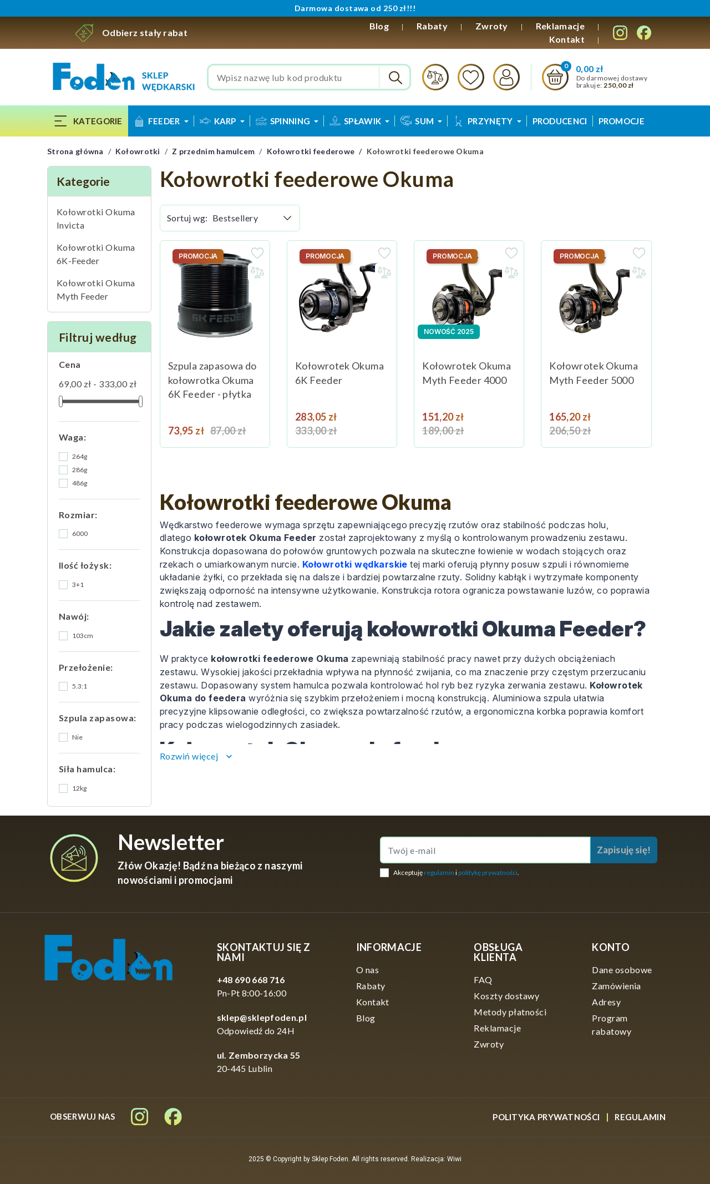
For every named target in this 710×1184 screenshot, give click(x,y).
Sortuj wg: (187, 217)
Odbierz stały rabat (144, 32)
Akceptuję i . (456, 872)
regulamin (439, 872)
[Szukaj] (309, 77)
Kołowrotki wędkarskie (355, 564)
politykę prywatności (488, 872)
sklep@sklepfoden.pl (262, 1017)
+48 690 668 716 (251, 979)
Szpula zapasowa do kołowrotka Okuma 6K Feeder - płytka (212, 380)
